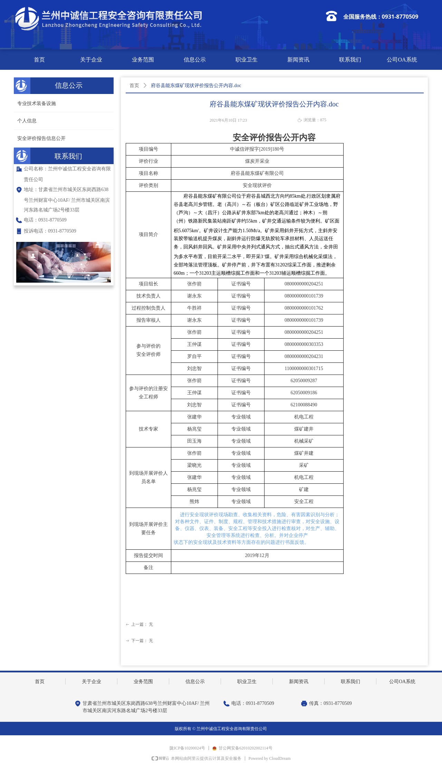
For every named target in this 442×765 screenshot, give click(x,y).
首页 (134, 85)
